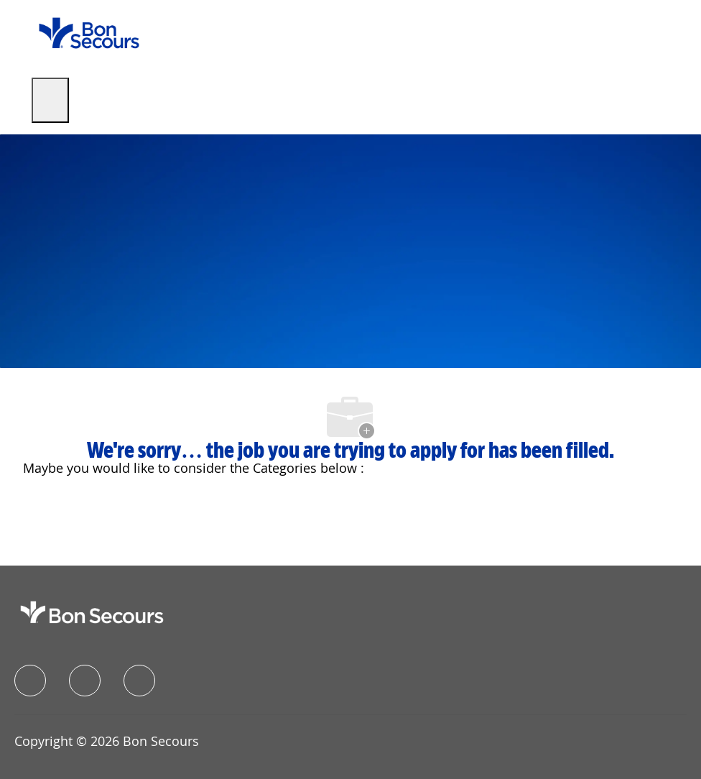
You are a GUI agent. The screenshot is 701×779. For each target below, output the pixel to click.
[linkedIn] (85, 680)
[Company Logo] (89, 32)
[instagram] (139, 680)
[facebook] (30, 680)
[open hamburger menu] (50, 100)
